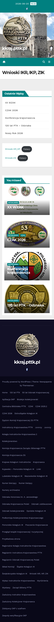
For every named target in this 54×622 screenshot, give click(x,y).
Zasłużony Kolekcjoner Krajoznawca (18, 602)
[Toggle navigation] (49, 62)
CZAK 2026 (11, 110)
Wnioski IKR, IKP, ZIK (39, 574)
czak (23, 235)
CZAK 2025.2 (41, 406)
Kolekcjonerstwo (9, 441)
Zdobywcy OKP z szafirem (14, 608)
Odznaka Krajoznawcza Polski (15, 504)
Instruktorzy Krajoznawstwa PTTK (17, 427)
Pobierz (26, 149)
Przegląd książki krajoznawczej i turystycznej (22, 532)
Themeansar (28, 385)
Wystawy (6, 588)
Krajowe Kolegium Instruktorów (16, 462)
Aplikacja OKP (8, 399)
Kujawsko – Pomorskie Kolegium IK (18, 469)
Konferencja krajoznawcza (20, 118)
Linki (38, 469)
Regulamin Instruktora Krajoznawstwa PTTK (22, 553)
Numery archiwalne (11, 490)
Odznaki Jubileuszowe (41, 504)
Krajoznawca (39, 462)
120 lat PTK (15, 392)
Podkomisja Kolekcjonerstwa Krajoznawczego (22, 518)
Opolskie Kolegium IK (36, 511)
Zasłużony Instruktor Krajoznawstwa (19, 595)
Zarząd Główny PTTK (22, 588)
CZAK (30, 406)
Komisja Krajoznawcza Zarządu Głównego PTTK (23, 448)
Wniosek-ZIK (10, 158)
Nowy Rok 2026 (14, 133)
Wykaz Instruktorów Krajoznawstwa (18, 581)
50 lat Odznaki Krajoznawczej (35, 392)
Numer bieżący (25, 483)
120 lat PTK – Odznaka (18, 125)
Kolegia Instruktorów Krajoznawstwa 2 (19, 434)
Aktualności (13, 202)
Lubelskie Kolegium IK (12, 476)
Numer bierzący (9, 483)
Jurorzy (38, 427)
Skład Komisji (8, 567)
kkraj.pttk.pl (14, 48)
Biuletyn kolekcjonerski (27, 399)
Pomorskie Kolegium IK (12, 525)
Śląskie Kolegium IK (26, 567)
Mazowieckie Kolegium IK (36, 476)
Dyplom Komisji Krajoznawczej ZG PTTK (20, 420)
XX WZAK (10, 102)
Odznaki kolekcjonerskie (13, 511)
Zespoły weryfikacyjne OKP (14, 616)
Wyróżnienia (42, 581)
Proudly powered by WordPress (16, 382)
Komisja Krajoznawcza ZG (13, 455)
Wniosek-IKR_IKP (12, 149)
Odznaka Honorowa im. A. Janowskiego (20, 497)
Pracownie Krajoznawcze (36, 525)
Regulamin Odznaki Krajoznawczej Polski (20, 560)
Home (4, 392)
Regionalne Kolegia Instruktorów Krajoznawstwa (24, 546)
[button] (44, 62)
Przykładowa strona (11, 539)
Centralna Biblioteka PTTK (14, 406)
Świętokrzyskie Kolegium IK (14, 574)
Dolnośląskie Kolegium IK (26, 413)
